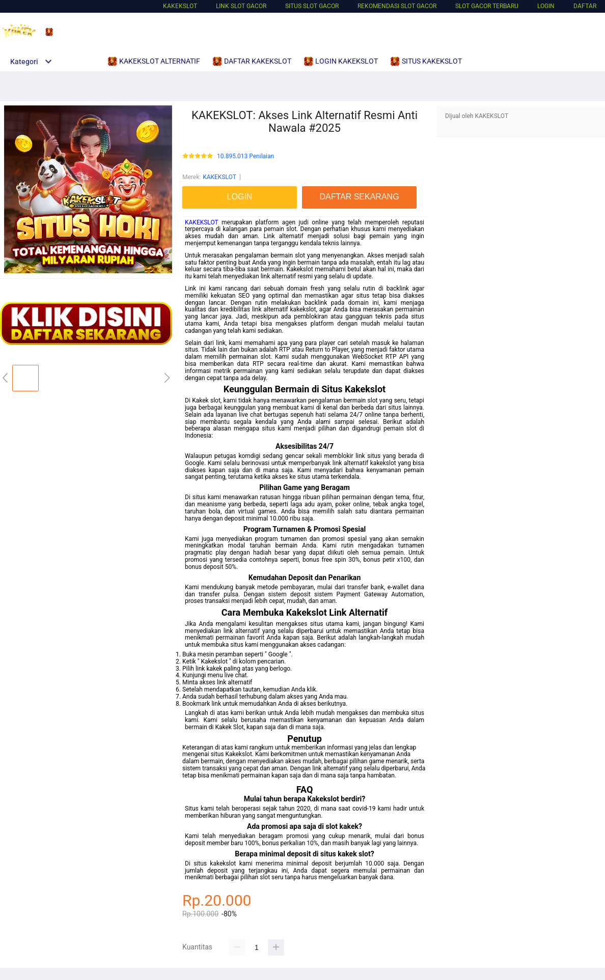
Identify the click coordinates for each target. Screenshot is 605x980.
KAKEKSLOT (180, 6)
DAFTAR (584, 6)
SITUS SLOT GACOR (312, 6)
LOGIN (546, 6)
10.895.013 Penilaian (245, 156)
